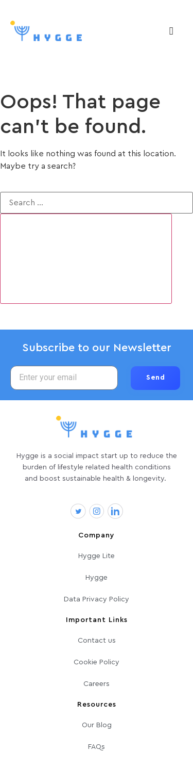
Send (155, 377)
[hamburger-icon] (171, 32)
